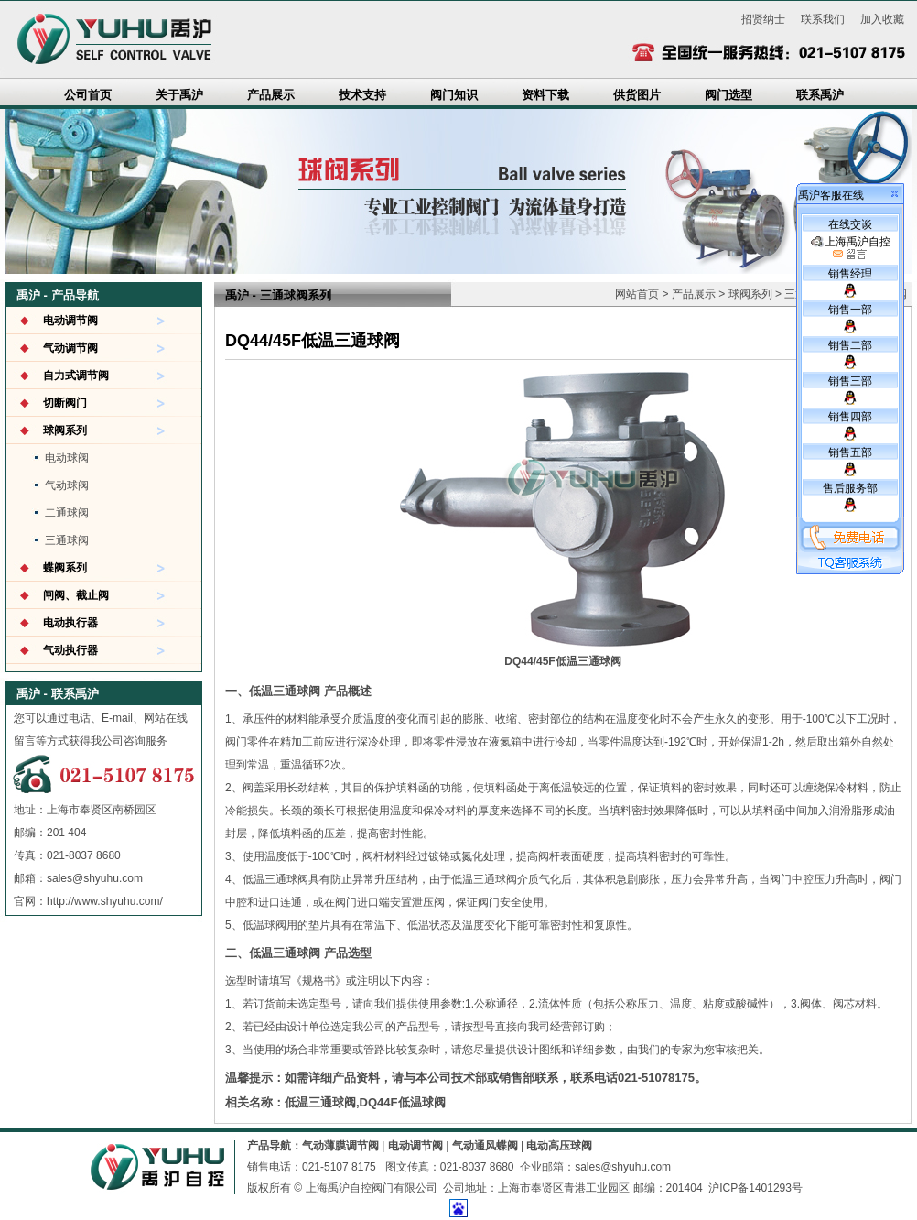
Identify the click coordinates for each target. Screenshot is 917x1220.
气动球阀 (67, 485)
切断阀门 (65, 403)
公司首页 (88, 95)
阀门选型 (728, 95)
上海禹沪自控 (850, 248)
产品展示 (271, 95)
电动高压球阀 (559, 1145)
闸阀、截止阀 (76, 595)
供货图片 (637, 95)
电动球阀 (67, 458)
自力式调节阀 (76, 375)
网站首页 (637, 294)
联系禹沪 (820, 95)
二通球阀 (67, 513)
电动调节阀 (70, 320)
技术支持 (362, 95)
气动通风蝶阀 (485, 1145)
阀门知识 (454, 95)
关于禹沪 (179, 95)
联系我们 (823, 19)
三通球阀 (67, 540)
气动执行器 (70, 650)
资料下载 (545, 95)
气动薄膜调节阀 (340, 1145)
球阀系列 (65, 430)
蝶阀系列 (65, 567)
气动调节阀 (70, 348)
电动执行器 (70, 622)
